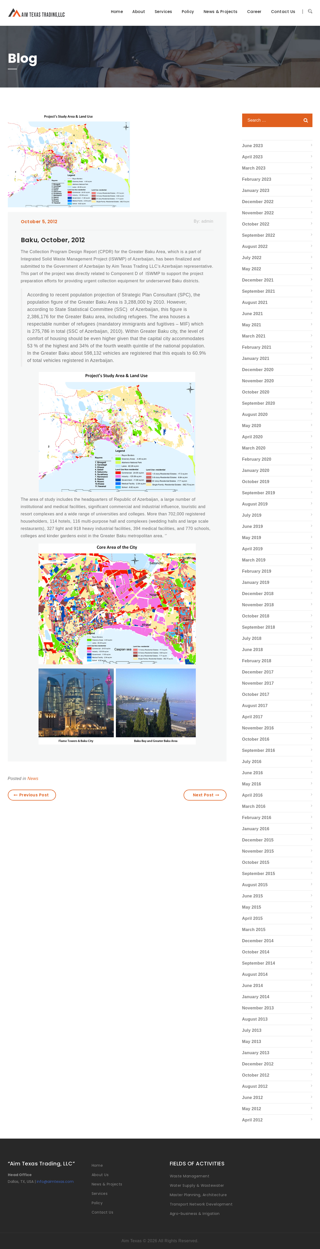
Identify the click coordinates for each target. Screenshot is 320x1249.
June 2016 (252, 773)
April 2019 (252, 549)
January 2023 (255, 190)
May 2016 (251, 784)
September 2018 (258, 627)
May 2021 (251, 325)
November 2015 (258, 851)
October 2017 (255, 694)
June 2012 (252, 1097)
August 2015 (255, 885)
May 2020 (251, 425)
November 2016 (258, 728)
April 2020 (252, 437)
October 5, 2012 (39, 221)
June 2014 (252, 985)
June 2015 (252, 896)
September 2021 (258, 291)
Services (163, 11)
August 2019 (255, 504)
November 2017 (258, 683)
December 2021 (258, 280)
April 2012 (252, 1120)
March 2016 (254, 806)
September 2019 (258, 493)
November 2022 (258, 213)
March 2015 (254, 929)
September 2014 (258, 963)
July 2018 (252, 638)
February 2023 (256, 179)
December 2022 (258, 201)
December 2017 (258, 672)
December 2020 (258, 369)
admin (208, 221)
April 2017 (252, 717)
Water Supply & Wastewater (197, 1185)
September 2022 (258, 235)
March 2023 (254, 168)
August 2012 (255, 1086)
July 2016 (252, 761)
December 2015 (258, 840)
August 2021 (255, 302)
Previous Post (31, 795)
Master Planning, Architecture (198, 1194)
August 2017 (255, 705)
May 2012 (251, 1109)
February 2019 (256, 571)
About (138, 11)
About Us (100, 1174)
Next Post (206, 795)
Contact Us (283, 11)
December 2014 (258, 941)
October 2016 (255, 739)
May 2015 (251, 907)
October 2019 (255, 481)
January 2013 (255, 1053)
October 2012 (255, 1075)
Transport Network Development (201, 1204)
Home (117, 11)
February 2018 (256, 661)
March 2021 (254, 336)
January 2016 (255, 829)
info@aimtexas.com (55, 1181)
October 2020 (255, 392)
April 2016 (252, 795)
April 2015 (252, 918)
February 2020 (256, 459)
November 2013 (258, 1008)
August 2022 (255, 246)
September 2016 (258, 750)
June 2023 (252, 145)
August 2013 (255, 1019)
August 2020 (255, 414)
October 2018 (255, 616)
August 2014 (255, 974)
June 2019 (252, 526)
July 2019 (252, 515)
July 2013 (252, 1030)
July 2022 (252, 257)
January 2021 (255, 358)
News (32, 778)
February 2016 (256, 817)
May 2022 (251, 269)
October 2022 (255, 224)
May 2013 (251, 1041)
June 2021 (252, 313)
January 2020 (255, 470)
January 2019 (255, 582)
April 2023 (252, 157)
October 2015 (255, 862)
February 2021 (256, 347)
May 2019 (251, 537)
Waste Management (190, 1176)
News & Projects (221, 11)
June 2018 (252, 649)
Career (254, 11)
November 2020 (258, 381)
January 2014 (255, 997)
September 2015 (258, 873)
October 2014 (255, 952)
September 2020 (258, 403)
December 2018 (258, 593)
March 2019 (254, 560)
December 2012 (258, 1064)
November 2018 (258, 605)
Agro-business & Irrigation (195, 1213)
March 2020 (254, 448)
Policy (188, 11)
